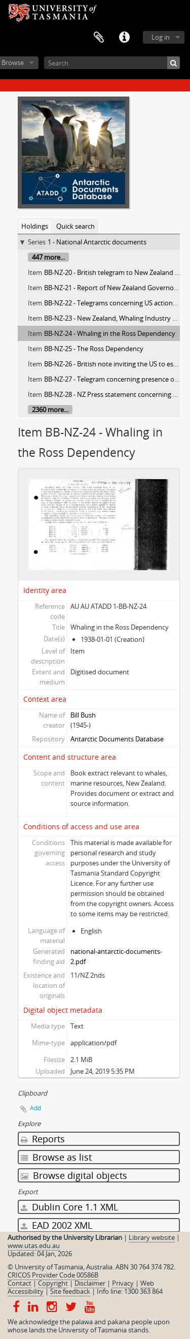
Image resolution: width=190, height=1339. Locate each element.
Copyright (53, 1283)
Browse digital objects (74, 1175)
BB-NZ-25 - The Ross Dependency (93, 348)
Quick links (124, 37)
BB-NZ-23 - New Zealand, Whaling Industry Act (113, 318)
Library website (152, 1237)
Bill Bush (83, 715)
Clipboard (98, 37)
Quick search (75, 226)
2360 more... (50, 409)
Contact (19, 1283)
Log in (160, 37)
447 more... (48, 257)
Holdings (34, 226)
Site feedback (70, 1291)
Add (35, 1108)
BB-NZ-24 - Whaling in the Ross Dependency (109, 333)
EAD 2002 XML (56, 1225)
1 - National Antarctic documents (97, 241)
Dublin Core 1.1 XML (69, 1207)
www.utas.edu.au (34, 1245)
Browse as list (56, 1157)
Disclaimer (89, 1283)
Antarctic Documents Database (117, 738)
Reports (43, 1139)
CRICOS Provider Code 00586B (53, 1275)
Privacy (123, 1283)
